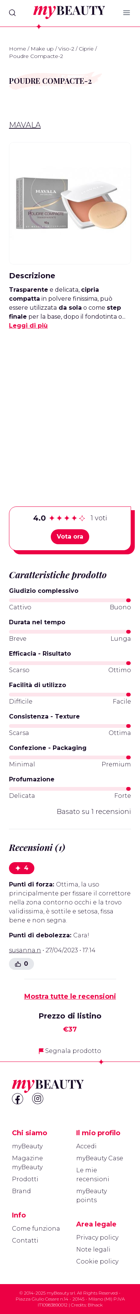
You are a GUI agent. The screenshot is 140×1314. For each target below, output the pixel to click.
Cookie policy (97, 1261)
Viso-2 (66, 48)
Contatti (25, 1240)
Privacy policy (97, 1237)
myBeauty (27, 1146)
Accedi (86, 1146)
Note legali (93, 1249)
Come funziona (36, 1228)
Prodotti (25, 1179)
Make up (42, 48)
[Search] (12, 12)
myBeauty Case (99, 1158)
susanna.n (25, 950)
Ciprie (86, 48)
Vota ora (70, 536)
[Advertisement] (70, 406)
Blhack (95, 1305)
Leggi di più (28, 325)
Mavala (25, 124)
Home (17, 48)
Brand (21, 1191)
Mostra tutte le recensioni (70, 996)
